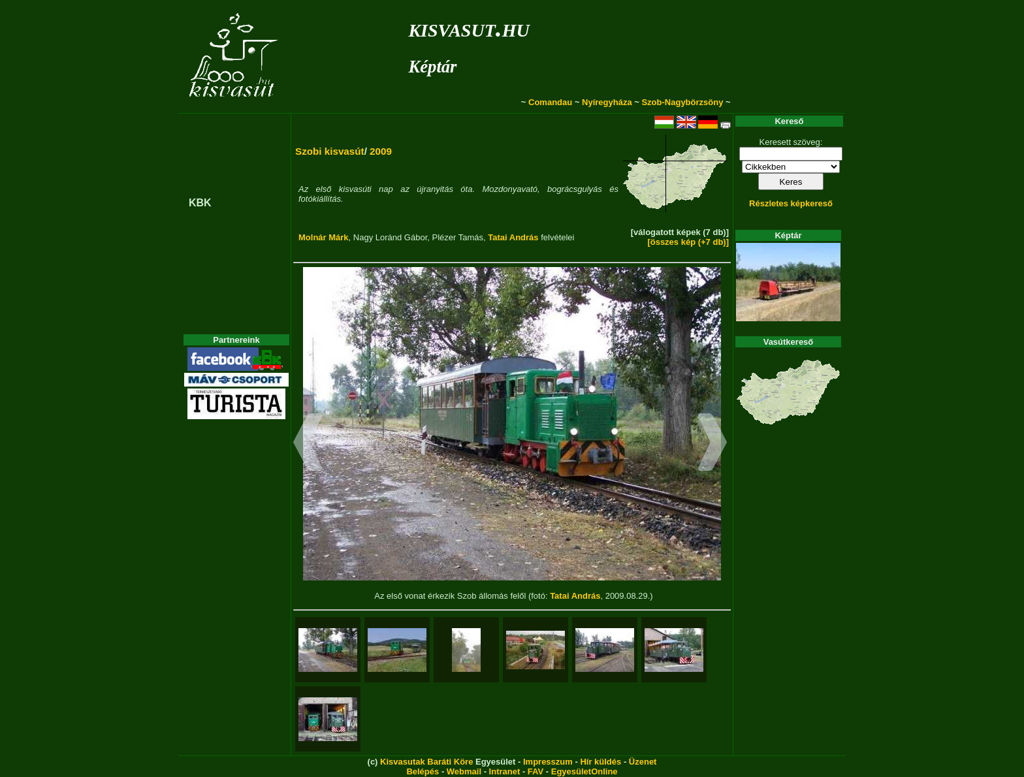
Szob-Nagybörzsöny (682, 102)
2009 (381, 151)
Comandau (550, 102)
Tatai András (513, 237)
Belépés (422, 771)
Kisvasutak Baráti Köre (426, 762)
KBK (200, 202)
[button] (308, 444)
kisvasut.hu (468, 27)
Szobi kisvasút (329, 151)
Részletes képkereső (791, 203)
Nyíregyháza (607, 102)
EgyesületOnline (584, 771)
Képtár (432, 66)
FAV (535, 771)
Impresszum (548, 762)
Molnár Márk (323, 237)
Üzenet (643, 762)
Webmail (464, 771)
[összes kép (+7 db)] (688, 242)
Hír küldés (600, 762)
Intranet (504, 771)
